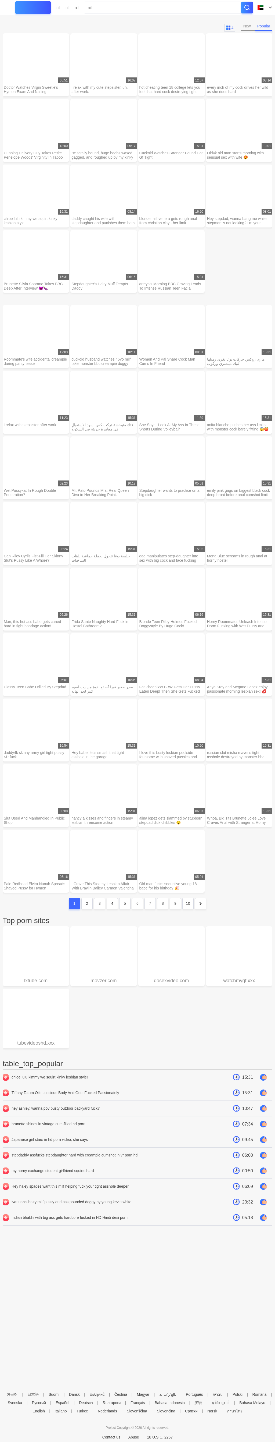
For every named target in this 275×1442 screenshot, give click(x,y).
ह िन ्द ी (221, 1403)
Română (259, 1394)
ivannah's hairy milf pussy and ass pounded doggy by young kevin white (71, 1202)
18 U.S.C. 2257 (160, 1437)
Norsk (212, 1411)
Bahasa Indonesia (170, 1403)
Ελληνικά (96, 1394)
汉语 (198, 1403)
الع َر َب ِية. (167, 1394)
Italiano (61, 1411)
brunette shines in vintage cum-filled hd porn (48, 1124)
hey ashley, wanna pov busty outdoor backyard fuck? (56, 1108)
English (38, 1411)
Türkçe (82, 1411)
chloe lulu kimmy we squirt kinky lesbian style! (50, 1077)
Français (138, 1403)
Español (62, 1403)
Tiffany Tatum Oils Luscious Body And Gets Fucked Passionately (65, 1093)
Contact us (111, 1437)
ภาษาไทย (235, 1411)
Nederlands (107, 1411)
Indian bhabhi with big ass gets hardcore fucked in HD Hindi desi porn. (70, 1217)
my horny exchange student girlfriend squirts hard (53, 1171)
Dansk (74, 1394)
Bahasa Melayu (252, 1403)
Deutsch (86, 1403)
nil (58, 7)
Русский (39, 1403)
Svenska (15, 1403)
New (247, 26)
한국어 (12, 1394)
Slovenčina (166, 1411)
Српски (191, 1411)
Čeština (120, 1394)
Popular (263, 26)
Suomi (54, 1394)
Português (194, 1394)
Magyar (143, 1394)
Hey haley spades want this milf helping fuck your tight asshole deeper (70, 1186)
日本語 (33, 1394)
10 (188, 903)
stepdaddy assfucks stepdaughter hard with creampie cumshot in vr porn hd (75, 1155)
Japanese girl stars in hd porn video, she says (50, 1139)
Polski (238, 1394)
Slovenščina (137, 1411)
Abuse (133, 1437)
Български (112, 1403)
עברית (218, 1394)
